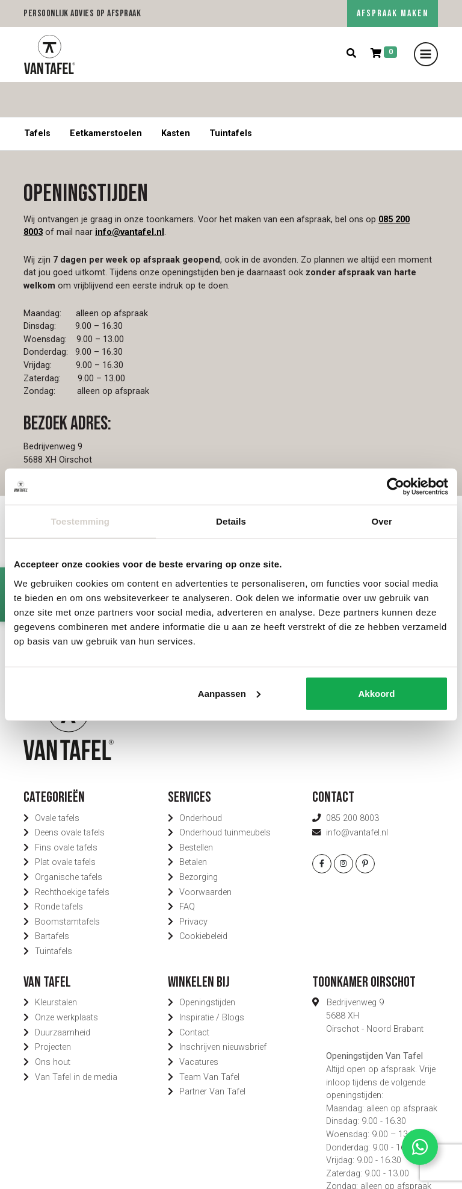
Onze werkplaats (66, 983)
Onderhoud (200, 783)
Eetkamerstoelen (106, 98)
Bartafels (52, 901)
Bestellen (196, 813)
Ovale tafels (57, 783)
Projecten (53, 1012)
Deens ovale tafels (70, 798)
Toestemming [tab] (80, 521)
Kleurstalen (56, 968)
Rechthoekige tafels (72, 857)
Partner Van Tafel (212, 1057)
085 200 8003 (352, 783)
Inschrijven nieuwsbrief (222, 1012)
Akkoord (376, 693)
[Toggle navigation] (426, 54)
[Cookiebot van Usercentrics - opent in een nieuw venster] (395, 487)
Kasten (175, 98)
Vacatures (198, 1027)
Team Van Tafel (209, 1042)
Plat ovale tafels (65, 827)
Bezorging (198, 842)
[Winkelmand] (383, 54)
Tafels (37, 98)
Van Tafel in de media (76, 1042)
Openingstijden (207, 968)
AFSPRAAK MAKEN (392, 13)
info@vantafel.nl (129, 197)
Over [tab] (381, 521)
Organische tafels (68, 842)
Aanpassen (229, 693)
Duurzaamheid (62, 997)
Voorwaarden (205, 857)
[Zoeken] (351, 54)
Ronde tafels (59, 872)
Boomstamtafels (67, 887)
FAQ (187, 872)
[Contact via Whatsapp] (420, 1147)
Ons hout (52, 1027)
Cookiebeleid (203, 901)
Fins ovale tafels (66, 813)
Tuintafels (230, 98)
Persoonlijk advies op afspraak (82, 13)
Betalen (193, 827)
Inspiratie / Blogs (211, 983)
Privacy (193, 887)
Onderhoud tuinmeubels (225, 798)
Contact (194, 997)
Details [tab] (231, 521)
